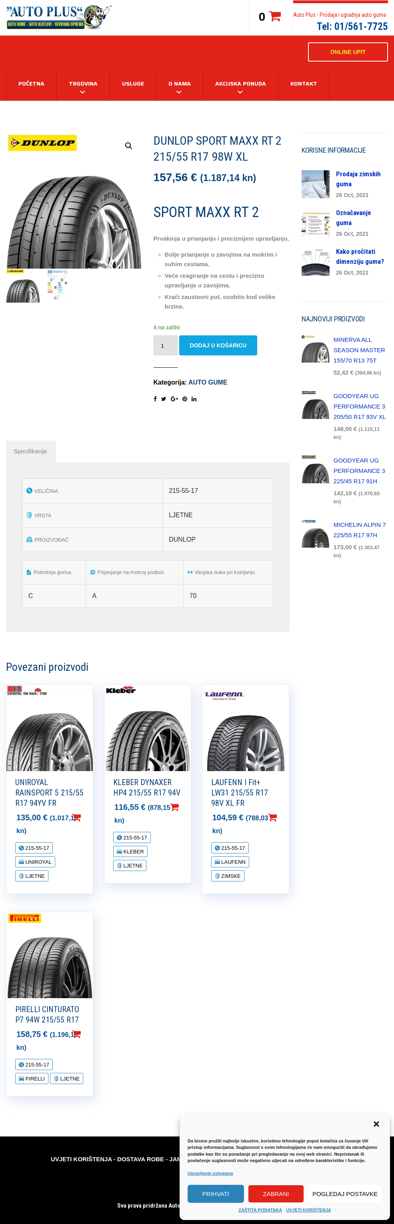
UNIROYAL (38, 862)
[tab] (30, 451)
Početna (31, 83)
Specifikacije (30, 451)
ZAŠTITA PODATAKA (260, 1210)
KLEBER (133, 852)
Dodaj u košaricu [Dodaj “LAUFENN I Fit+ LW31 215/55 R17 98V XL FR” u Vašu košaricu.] (285, 817)
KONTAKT (303, 83)
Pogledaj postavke (345, 1193)
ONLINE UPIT (348, 52)
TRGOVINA (83, 83)
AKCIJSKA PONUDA (240, 83)
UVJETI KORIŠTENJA (308, 1210)
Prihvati (215, 1193)
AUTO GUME (207, 382)
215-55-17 (36, 848)
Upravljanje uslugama (210, 1173)
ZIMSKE (230, 876)
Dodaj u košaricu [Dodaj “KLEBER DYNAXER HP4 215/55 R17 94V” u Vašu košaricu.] (187, 807)
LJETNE (34, 876)
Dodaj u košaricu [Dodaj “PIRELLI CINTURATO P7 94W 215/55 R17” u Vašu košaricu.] (89, 1034)
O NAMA (179, 83)
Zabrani (276, 1193)
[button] (377, 1125)
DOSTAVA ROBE (140, 1159)
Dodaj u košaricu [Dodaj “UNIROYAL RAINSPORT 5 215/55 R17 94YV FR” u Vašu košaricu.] (89, 817)
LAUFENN (233, 862)
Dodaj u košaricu (218, 345)
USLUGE (133, 83)
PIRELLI (34, 1079)
